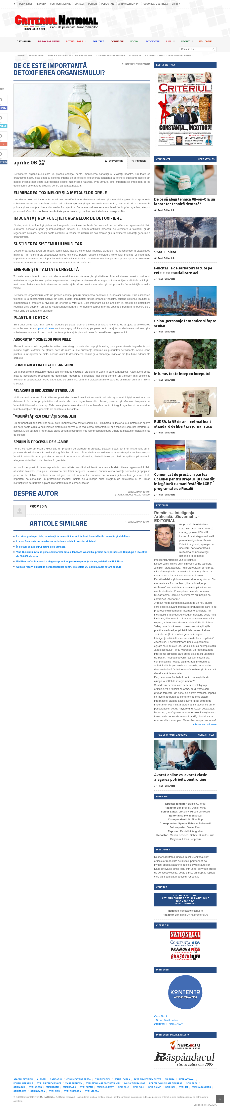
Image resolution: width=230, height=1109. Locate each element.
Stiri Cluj (123, 1087)
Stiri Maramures (201, 1087)
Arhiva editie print (129, 4)
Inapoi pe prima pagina (136, 64)
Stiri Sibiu (54, 1091)
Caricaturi (56, 1079)
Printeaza (138, 161)
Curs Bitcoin (161, 1016)
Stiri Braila (69, 1087)
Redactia (41, 4)
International (187, 1079)
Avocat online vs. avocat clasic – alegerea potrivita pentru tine (182, 777)
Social (134, 41)
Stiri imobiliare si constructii (103, 1083)
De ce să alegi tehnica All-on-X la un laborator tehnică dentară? (184, 201)
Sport (187, 42)
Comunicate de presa (156, 4)
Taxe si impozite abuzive (147, 1079)
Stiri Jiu (183, 1087)
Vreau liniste (165, 252)
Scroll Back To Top (137, 492)
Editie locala (122, 1079)
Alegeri (41, 1079)
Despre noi (25, 4)
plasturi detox (46, 328)
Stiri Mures (19, 1091)
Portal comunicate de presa (165, 1083)
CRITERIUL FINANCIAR (168, 1024)
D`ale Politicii (102, 1079)
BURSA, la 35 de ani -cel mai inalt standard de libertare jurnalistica (183, 423)
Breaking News (49, 41)
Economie (153, 41)
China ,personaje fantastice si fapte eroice (185, 323)
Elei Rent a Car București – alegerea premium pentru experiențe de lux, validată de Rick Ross (69, 561)
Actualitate (76, 42)
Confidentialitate (60, 4)
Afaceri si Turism (23, 1079)
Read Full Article (164, 210)
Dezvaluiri (24, 41)
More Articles (206, 159)
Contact (79, 4)
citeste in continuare (205, 724)
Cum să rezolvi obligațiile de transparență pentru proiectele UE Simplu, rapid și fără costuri (68, 567)
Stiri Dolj (138, 1087)
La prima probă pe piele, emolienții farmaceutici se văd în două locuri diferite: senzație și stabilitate (73, 536)
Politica (98, 41)
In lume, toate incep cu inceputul (182, 373)
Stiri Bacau (52, 1087)
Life (170, 42)
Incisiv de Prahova (134, 1083)
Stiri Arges (35, 1087)
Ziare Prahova (73, 1083)
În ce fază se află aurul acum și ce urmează (40, 546)
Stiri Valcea (92, 1091)
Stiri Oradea (37, 1091)
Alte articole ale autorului (132, 494)
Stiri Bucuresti (105, 1087)
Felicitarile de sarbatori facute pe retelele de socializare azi (183, 270)
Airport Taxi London (167, 1020)
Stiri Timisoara (72, 1091)
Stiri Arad (19, 1087)
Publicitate (107, 4)
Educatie (205, 41)
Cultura (170, 1079)
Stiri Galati (154, 1087)
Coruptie (117, 41)
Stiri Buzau (86, 1087)
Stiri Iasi (170, 1087)
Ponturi (92, 4)
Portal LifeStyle (23, 1083)
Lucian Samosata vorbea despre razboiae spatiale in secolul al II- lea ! (56, 541)
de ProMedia (114, 161)
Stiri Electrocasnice (49, 1083)
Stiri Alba (191, 1083)
